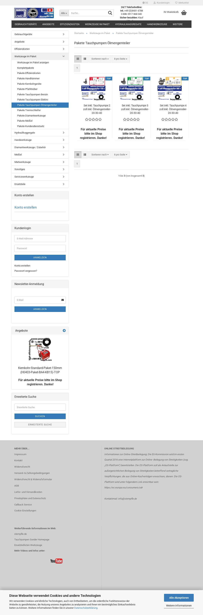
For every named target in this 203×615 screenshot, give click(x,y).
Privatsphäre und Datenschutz (30, 498)
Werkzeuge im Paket (97, 24)
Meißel (18, 154)
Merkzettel (182, 2)
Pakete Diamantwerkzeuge (31, 115)
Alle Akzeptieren (179, 597)
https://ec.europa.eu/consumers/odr (123, 487)
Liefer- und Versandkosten (28, 492)
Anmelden (40, 257)
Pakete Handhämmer (28, 78)
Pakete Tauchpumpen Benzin (32, 94)
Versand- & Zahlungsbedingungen (32, 473)
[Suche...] (64, 13)
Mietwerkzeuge (22, 162)
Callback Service (23, 504)
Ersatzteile (19, 184)
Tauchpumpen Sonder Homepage (31, 539)
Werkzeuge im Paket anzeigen (33, 62)
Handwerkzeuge (157, 24)
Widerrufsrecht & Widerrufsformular (33, 479)
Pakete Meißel (24, 120)
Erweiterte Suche (40, 424)
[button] (145, 3)
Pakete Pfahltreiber (27, 89)
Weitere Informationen (179, 605)
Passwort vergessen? (25, 270)
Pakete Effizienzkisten (28, 73)
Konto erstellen (25, 207)
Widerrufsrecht (22, 466)
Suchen (40, 416)
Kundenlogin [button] (162, 2)
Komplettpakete (25, 67)
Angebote (48, 24)
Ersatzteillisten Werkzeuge (28, 545)
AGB (16, 485)
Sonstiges (19, 169)
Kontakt (18, 460)
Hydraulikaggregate (128, 24)
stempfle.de (20, 534)
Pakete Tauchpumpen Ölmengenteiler (37, 105)
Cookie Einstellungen (25, 510)
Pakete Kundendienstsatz (30, 126)
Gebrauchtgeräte (26, 24)
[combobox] (100, 59)
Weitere (178, 24)
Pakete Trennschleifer (29, 110)
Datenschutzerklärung (85, 607)
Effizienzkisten (69, 24)
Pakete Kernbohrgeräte (29, 83)
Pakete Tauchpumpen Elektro (32, 99)
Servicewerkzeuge (24, 176)
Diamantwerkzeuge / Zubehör (30, 147)
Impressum (20, 454)
